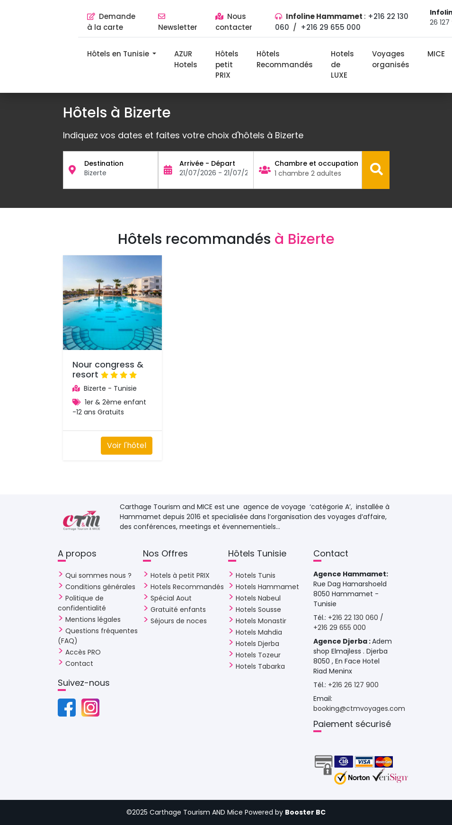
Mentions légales (93, 619)
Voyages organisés (390, 59)
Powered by (285, 812)
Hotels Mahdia (259, 632)
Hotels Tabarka (260, 666)
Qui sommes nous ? (98, 575)
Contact (79, 663)
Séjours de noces (179, 621)
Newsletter (177, 22)
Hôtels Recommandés (285, 59)
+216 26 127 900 (353, 685)
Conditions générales (100, 587)
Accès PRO (83, 652)
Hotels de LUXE (342, 64)
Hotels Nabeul (258, 598)
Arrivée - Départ (207, 163)
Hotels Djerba (257, 643)
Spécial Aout (171, 598)
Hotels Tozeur (258, 655)
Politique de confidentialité (82, 603)
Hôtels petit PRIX (227, 64)
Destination (104, 163)
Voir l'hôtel (126, 445)
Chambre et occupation (316, 163)
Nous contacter (233, 21)
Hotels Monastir (261, 621)
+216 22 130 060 (354, 617)
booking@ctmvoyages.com (359, 708)
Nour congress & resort (107, 370)
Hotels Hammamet (267, 587)
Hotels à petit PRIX (180, 575)
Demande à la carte (111, 21)
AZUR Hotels (185, 59)
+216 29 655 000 (331, 27)
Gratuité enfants (178, 609)
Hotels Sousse (258, 609)
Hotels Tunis (255, 575)
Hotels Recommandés (187, 587)
